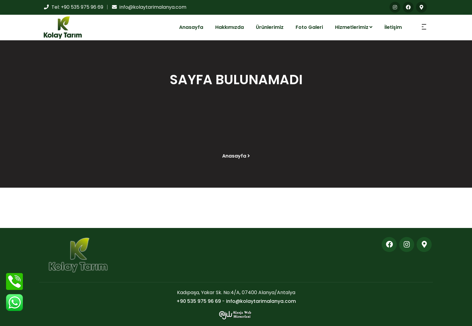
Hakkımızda (229, 27)
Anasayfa (191, 27)
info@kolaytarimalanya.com (153, 7)
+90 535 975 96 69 (82, 7)
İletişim (393, 27)
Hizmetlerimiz (353, 27)
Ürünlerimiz (270, 27)
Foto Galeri (309, 27)
